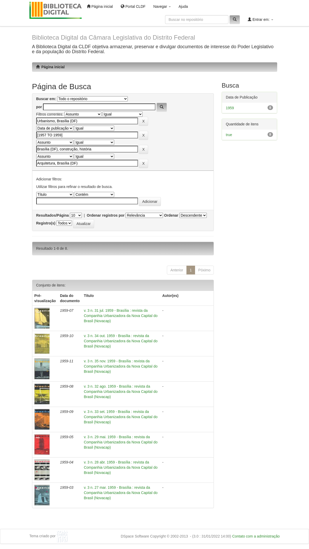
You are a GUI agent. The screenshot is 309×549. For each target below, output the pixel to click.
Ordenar (171, 215)
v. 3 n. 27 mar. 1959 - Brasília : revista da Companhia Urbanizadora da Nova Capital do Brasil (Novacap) (120, 492)
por (39, 107)
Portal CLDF (133, 6)
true (229, 135)
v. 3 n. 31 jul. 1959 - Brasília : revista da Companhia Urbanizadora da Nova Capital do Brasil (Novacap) (120, 315)
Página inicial (100, 6)
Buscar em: (46, 99)
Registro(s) (46, 223)
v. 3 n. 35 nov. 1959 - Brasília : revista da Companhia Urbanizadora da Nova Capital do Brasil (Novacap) (120, 366)
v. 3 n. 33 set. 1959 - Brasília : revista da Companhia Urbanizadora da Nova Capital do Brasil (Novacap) (120, 417)
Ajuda (183, 6)
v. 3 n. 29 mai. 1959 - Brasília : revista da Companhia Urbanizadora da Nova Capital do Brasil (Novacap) (120, 442)
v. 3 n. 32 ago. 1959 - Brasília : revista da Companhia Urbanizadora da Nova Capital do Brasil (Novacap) (120, 391)
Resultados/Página (52, 215)
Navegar (162, 6)
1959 (230, 108)
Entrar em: (260, 19)
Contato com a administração (256, 536)
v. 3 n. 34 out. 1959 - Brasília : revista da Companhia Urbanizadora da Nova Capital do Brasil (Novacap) (120, 341)
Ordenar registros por (106, 215)
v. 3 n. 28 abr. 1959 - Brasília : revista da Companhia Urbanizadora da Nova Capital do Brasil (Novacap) (120, 467)
